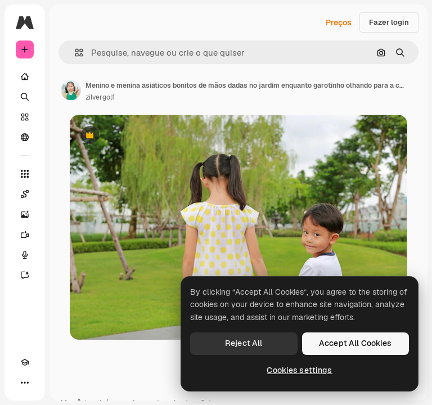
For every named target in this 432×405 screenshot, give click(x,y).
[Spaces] (25, 194)
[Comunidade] (25, 137)
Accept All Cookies (355, 343)
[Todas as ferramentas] (25, 174)
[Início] (25, 77)
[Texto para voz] (25, 255)
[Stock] (25, 117)
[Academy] (25, 362)
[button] (74, 52)
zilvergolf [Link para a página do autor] (100, 97)
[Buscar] (25, 97)
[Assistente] (25, 275)
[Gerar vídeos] (25, 235)
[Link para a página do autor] (71, 90)
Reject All (243, 343)
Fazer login (389, 22)
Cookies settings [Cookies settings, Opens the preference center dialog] (299, 370)
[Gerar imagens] (25, 214)
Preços (339, 22)
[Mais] (25, 383)
